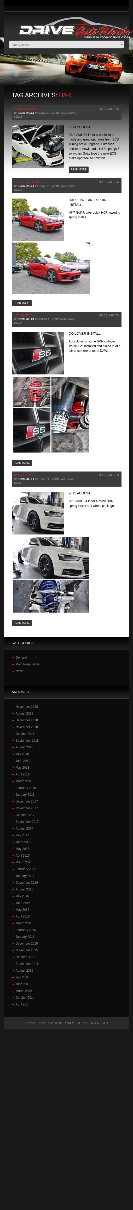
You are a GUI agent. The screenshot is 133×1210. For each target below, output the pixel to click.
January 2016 (25, 937)
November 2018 (27, 727)
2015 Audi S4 (79, 493)
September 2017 (27, 822)
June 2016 (23, 903)
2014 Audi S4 (79, 127)
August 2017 (24, 828)
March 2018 (24, 781)
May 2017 (23, 849)
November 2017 (27, 808)
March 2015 (24, 991)
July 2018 (22, 754)
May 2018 (23, 767)
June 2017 (23, 842)
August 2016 (24, 889)
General (44, 112)
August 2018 (24, 747)
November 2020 (27, 707)
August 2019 (24, 713)
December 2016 (27, 882)
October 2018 (25, 734)
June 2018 (23, 761)
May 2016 (23, 910)
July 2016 (22, 896)
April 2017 (23, 855)
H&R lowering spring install (89, 202)
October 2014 (25, 997)
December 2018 (27, 720)
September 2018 (27, 740)
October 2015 (25, 957)
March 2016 (24, 923)
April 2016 (23, 916)
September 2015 (27, 964)
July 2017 (22, 835)
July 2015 (22, 977)
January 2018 (25, 795)
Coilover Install (85, 333)
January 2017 (25, 876)
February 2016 (26, 930)
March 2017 (24, 862)
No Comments (109, 108)
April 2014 (23, 1004)
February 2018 (26, 788)
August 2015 (24, 970)
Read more (79, 169)
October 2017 (25, 815)
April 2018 (23, 774)
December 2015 (27, 943)
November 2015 (27, 950)
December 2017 (27, 801)
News (18, 116)
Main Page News (63, 112)
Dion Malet (26, 112)
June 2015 (23, 984)
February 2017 (26, 869)
